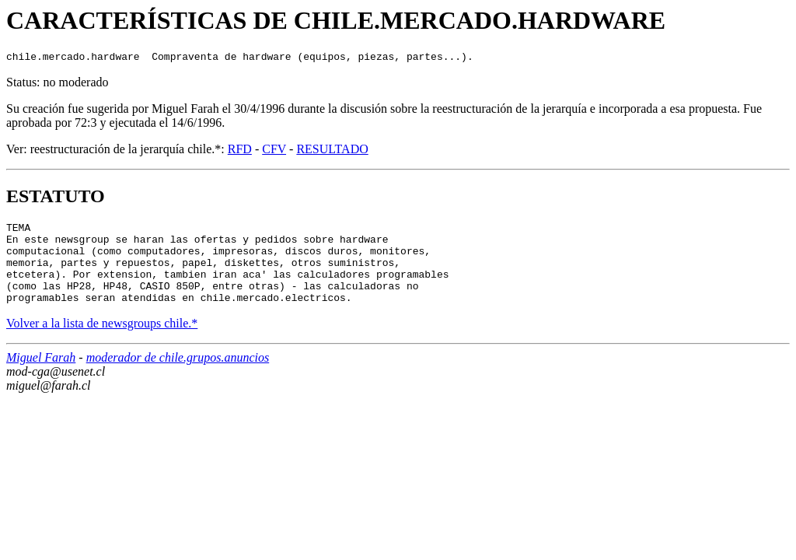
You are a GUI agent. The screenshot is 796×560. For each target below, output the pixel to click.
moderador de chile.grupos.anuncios (178, 376)
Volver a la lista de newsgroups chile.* (101, 341)
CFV (274, 151)
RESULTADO (332, 151)
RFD (240, 151)
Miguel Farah (40, 376)
